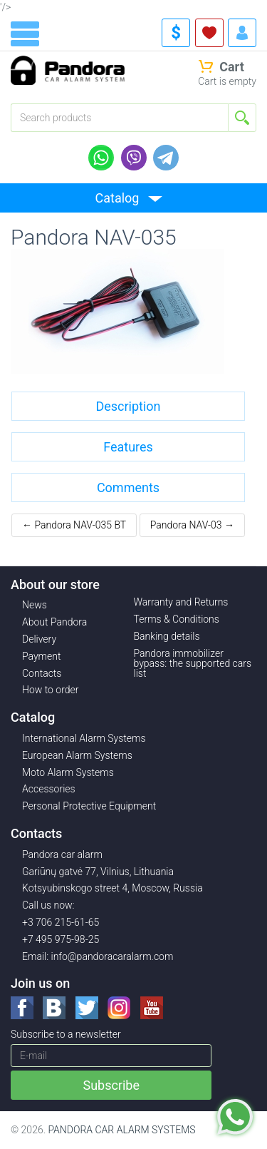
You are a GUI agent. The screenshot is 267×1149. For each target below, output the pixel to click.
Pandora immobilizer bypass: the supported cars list (193, 663)
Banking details (167, 636)
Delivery (39, 639)
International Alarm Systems (84, 738)
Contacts (41, 673)
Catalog (117, 197)
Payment (41, 656)
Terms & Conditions (176, 619)
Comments (128, 487)
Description (127, 406)
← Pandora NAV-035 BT (74, 525)
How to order (50, 689)
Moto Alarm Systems (68, 772)
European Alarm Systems (77, 755)
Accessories (48, 789)
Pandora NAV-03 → (192, 525)
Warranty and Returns (181, 602)
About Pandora (54, 622)
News (34, 605)
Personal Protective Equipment (89, 806)
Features (128, 446)
